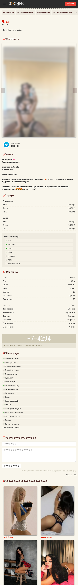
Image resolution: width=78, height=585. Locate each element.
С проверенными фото (64, 12)
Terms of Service (67, 471)
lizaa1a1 (43, 144)
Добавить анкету (70, 4)
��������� (11, 466)
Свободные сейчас (26, 12)
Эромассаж (10, 12)
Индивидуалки (44, 12)
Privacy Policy (56, 471)
